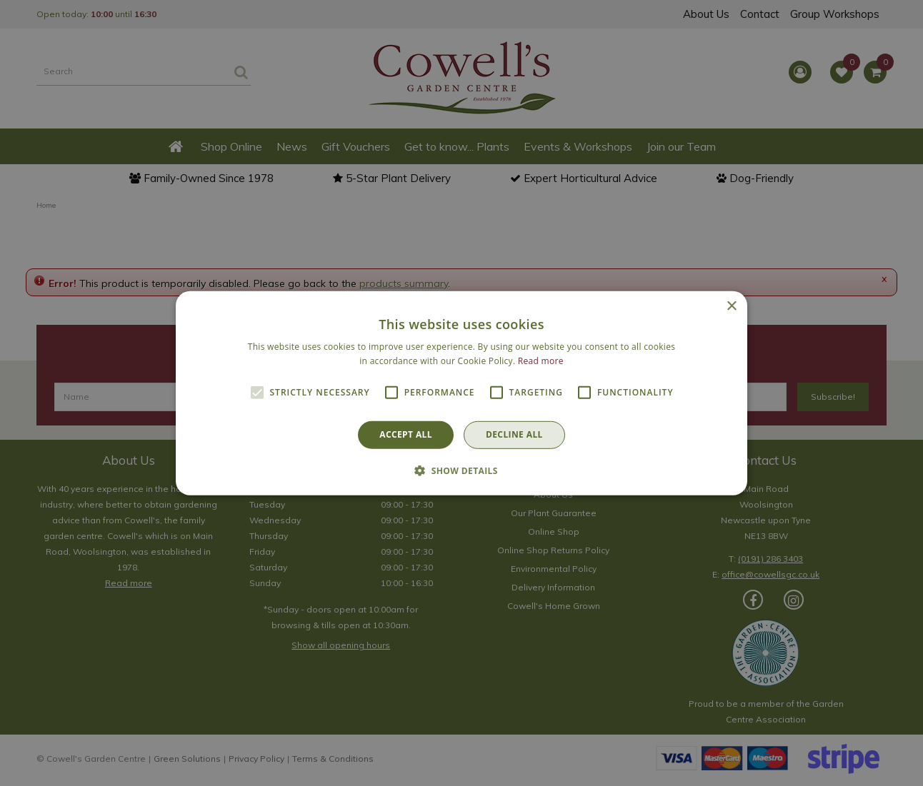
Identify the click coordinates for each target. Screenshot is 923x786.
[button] (461, 470)
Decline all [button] (514, 434)
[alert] (461, 393)
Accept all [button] (405, 434)
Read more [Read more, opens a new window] (541, 361)
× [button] (731, 306)
